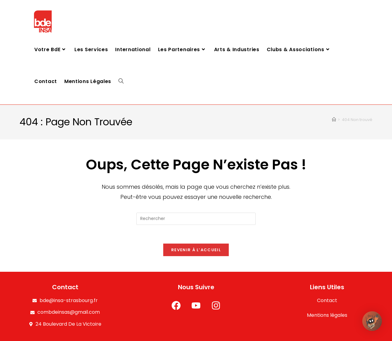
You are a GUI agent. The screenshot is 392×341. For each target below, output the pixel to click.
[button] (373, 322)
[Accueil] (334, 120)
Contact (327, 300)
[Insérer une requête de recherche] (196, 219)
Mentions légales (327, 315)
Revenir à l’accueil (196, 250)
